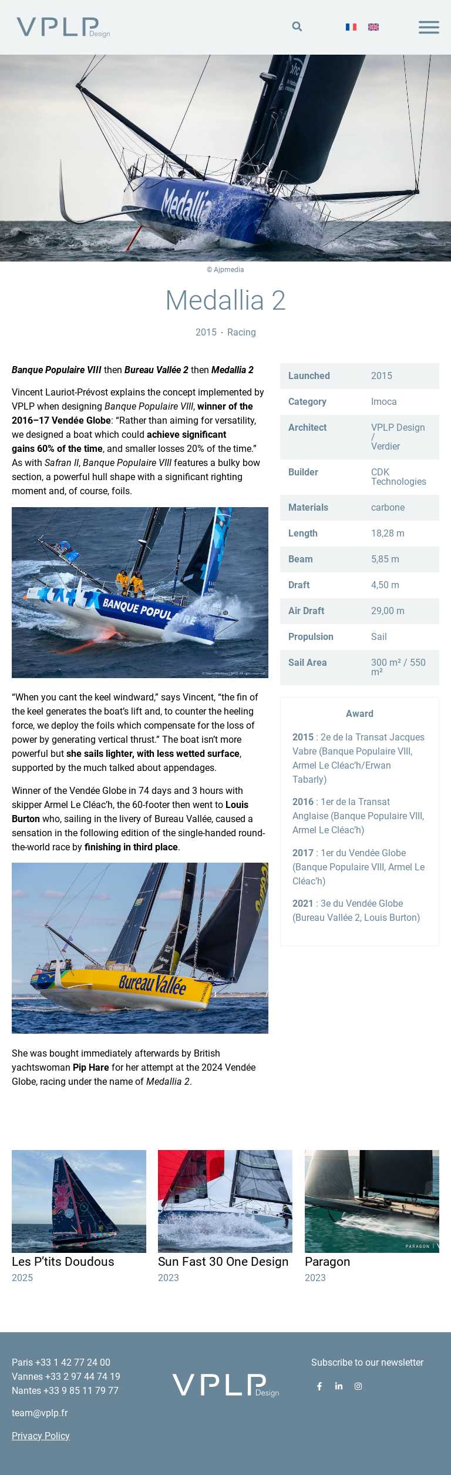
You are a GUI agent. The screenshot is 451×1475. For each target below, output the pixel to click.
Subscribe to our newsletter (367, 1362)
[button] (297, 27)
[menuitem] (351, 27)
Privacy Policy (41, 1436)
